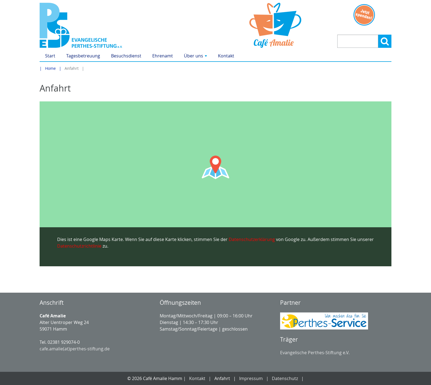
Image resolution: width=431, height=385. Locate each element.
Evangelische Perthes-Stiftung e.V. (315, 353)
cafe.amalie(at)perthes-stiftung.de (75, 349)
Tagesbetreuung (83, 56)
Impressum (251, 378)
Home (50, 68)
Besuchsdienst (126, 56)
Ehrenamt (162, 56)
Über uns (196, 57)
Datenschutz (285, 378)
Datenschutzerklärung (252, 239)
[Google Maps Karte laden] (215, 183)
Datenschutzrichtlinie (79, 246)
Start (50, 56)
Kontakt (226, 56)
